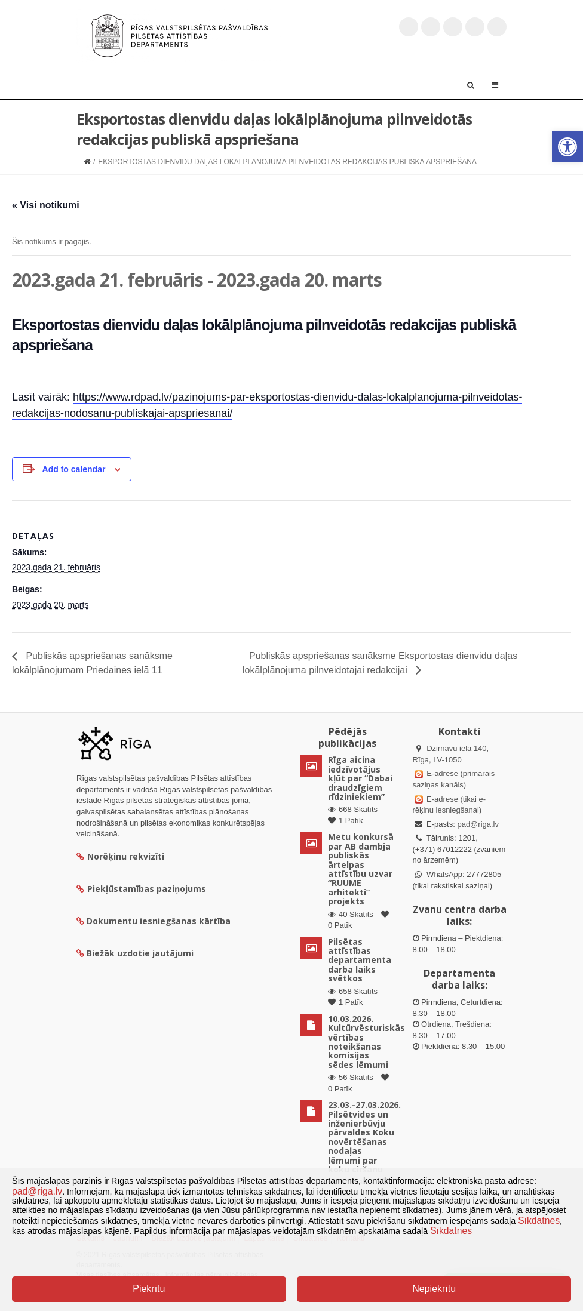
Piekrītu (149, 1289)
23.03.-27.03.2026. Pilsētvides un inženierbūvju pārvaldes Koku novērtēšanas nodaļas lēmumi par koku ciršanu (364, 1137)
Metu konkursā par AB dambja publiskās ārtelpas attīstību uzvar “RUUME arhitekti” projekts (361, 869)
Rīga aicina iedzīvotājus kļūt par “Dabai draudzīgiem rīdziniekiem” (360, 778)
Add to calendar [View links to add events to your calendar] (74, 469)
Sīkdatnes (539, 1220)
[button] (567, 146)
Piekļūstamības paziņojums (141, 888)
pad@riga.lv (478, 824)
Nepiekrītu (434, 1289)
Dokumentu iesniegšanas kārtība (159, 921)
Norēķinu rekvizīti (120, 856)
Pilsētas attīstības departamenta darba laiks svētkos (359, 960)
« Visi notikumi (45, 205)
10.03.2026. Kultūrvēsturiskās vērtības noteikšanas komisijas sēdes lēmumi (366, 1041)
